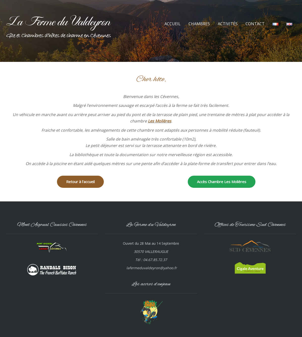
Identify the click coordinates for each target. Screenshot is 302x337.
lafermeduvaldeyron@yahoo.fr (151, 267)
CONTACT (255, 23)
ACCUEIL (173, 23)
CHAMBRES (199, 23)
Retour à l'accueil (80, 181)
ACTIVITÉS (228, 23)
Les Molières (159, 121)
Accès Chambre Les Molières (221, 181)
